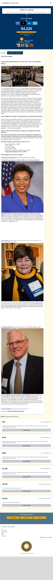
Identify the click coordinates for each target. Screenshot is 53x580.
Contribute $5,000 (26, 528)
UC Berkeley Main (13, 541)
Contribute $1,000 (26, 500)
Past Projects (26, 541)
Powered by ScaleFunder (45, 560)
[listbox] (26, 32)
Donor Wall (10, 76)
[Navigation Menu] (51, 3)
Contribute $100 (26, 469)
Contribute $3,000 (26, 514)
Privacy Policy (4, 555)
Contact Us (3, 559)
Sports (40, 541)
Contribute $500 (26, 484)
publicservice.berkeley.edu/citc (20, 432)
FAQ (2, 552)
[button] (9, 31)
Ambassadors (18, 76)
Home (2, 558)
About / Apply (4, 553)
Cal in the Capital (19, 111)
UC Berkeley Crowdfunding (7, 550)
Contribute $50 (26, 453)
